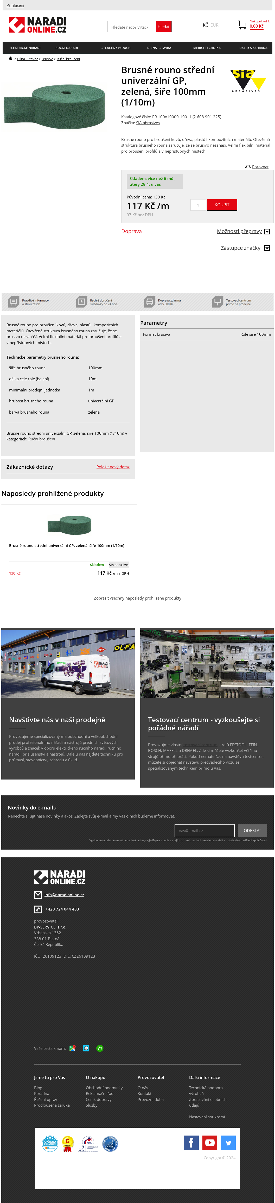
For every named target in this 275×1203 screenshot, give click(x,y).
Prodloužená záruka (52, 1105)
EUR (214, 25)
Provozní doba (151, 1099)
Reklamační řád (99, 1093)
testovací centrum (200, 744)
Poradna (41, 1093)
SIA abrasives (148, 122)
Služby (92, 1105)
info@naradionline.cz (64, 894)
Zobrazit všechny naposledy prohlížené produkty (137, 598)
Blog (38, 1087)
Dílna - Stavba (27, 59)
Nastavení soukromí (207, 1116)
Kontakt (144, 1093)
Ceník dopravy (99, 1099)
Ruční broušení (68, 59)
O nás (143, 1087)
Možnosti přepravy (243, 231)
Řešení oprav (45, 1099)
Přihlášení (15, 5)
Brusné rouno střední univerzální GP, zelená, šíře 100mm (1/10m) (66, 545)
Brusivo (47, 59)
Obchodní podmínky (104, 1087)
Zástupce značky (245, 247)
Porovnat (260, 166)
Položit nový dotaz (113, 466)
